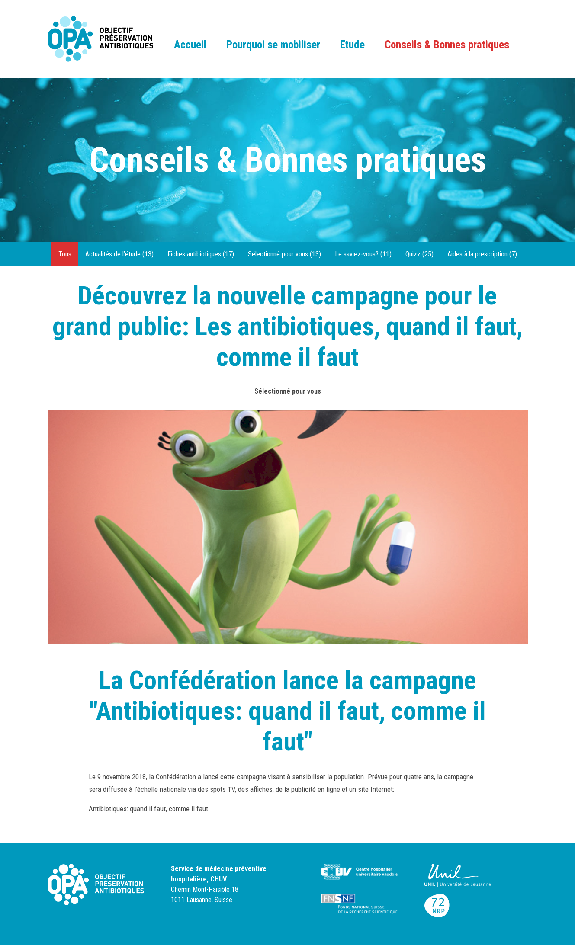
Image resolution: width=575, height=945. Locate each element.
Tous (64, 254)
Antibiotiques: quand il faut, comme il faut (148, 808)
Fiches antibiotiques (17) (200, 254)
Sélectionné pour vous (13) (284, 254)
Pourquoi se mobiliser (273, 44)
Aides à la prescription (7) (482, 254)
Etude (352, 44)
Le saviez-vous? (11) (363, 254)
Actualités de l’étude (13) (119, 254)
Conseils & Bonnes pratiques (447, 44)
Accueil (190, 44)
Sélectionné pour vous (287, 391)
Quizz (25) (419, 254)
